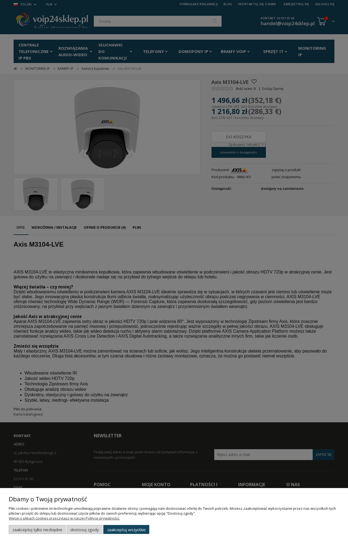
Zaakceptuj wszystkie (126, 529)
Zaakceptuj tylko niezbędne (37, 529)
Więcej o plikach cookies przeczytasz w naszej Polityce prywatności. (64, 518)
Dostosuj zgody (84, 529)
